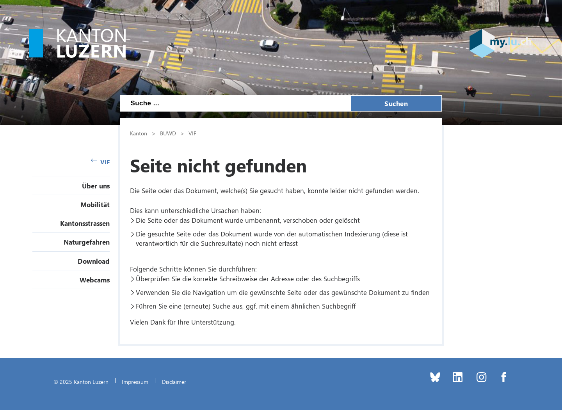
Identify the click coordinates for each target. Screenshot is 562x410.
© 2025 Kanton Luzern (80, 381)
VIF (100, 162)
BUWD (168, 133)
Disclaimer (174, 381)
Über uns (96, 185)
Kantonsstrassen (85, 223)
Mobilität (95, 204)
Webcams (95, 279)
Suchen (396, 103)
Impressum (135, 381)
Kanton (138, 133)
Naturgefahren (87, 242)
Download (94, 261)
